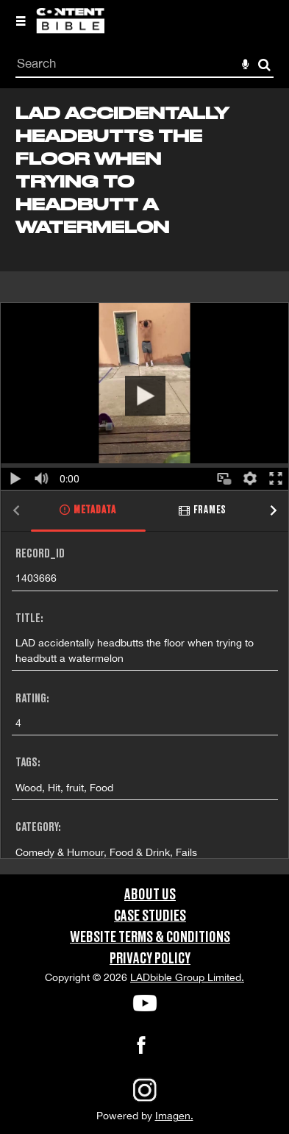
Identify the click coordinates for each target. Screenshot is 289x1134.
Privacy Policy (150, 959)
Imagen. (174, 1115)
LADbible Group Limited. (187, 977)
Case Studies (150, 916)
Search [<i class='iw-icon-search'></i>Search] (264, 64)
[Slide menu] (20, 20)
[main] (144, 481)
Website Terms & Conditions (150, 937)
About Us (150, 895)
